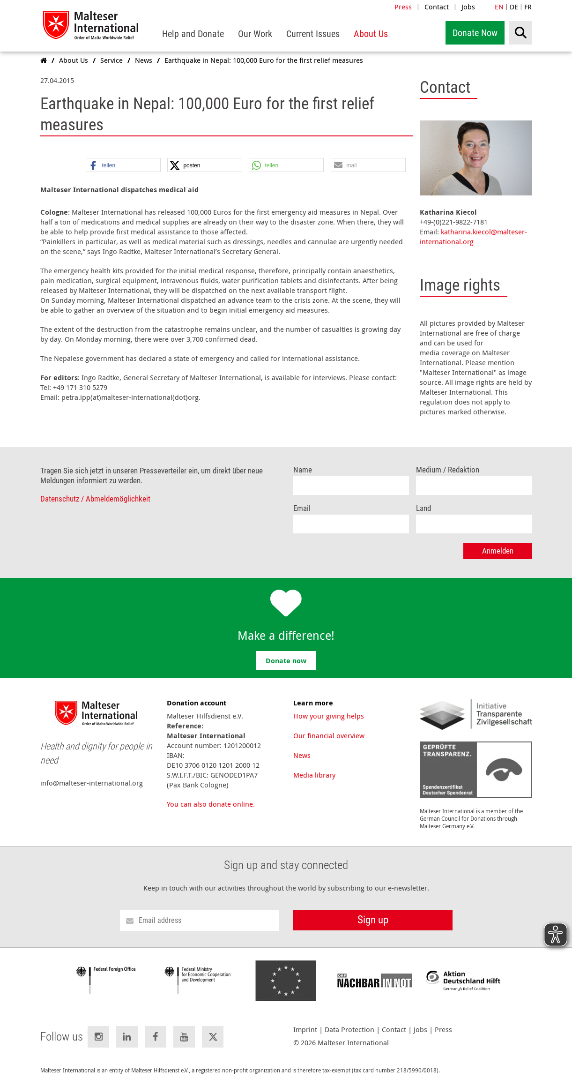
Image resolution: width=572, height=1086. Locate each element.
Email (302, 508)
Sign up (372, 920)
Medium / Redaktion (447, 470)
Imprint (305, 1029)
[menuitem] (193, 34)
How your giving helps (328, 715)
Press (403, 6)
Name (302, 470)
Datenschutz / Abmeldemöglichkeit (95, 499)
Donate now (286, 661)
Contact (436, 6)
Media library (314, 774)
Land (423, 508)
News (302, 755)
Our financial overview (328, 735)
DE (514, 6)
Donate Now (475, 32)
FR (528, 6)
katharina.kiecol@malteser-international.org (473, 236)
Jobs (468, 6)
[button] (123, 165)
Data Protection (349, 1029)
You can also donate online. (211, 804)
